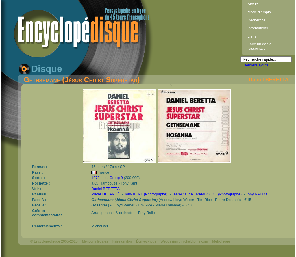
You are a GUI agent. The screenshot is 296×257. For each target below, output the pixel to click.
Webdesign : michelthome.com (184, 241)
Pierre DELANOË (105, 194)
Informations (257, 28)
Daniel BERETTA (268, 79)
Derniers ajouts (255, 65)
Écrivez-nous (146, 241)
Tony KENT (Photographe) (146, 194)
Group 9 (116, 178)
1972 (95, 178)
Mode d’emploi (259, 12)
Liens (251, 36)
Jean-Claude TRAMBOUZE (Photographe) (207, 194)
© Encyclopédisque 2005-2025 (54, 241)
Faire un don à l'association (259, 46)
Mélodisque (221, 241)
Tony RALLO (256, 194)
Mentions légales (95, 241)
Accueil (253, 4)
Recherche (256, 20)
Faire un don (122, 241)
